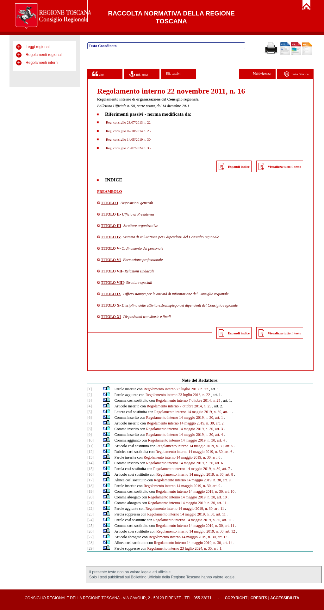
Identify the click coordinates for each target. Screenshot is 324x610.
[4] (89, 406)
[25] (90, 525)
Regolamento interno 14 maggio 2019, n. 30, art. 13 (188, 537)
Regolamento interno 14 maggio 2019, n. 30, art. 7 (191, 469)
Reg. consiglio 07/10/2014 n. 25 (128, 131)
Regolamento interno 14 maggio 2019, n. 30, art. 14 (193, 542)
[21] (90, 503)
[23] (90, 514)
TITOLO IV (111, 237)
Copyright (236, 598)
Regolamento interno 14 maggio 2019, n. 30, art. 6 (194, 451)
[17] (90, 480)
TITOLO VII (111, 271)
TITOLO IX (111, 294)
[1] (89, 389)
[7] (89, 423)
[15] (90, 469)
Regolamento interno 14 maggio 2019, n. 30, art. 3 (184, 429)
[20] (90, 497)
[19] (90, 491)
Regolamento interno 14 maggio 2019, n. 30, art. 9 (192, 480)
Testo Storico (296, 74)
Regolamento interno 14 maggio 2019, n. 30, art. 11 (187, 503)
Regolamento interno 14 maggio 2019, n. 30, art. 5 (194, 446)
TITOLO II (110, 214)
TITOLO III (111, 225)
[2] (89, 395)
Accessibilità (284, 598)
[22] (90, 508)
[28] (90, 542)
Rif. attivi (138, 73)
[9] (89, 434)
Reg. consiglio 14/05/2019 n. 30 (128, 139)
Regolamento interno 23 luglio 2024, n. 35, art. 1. (184, 548)
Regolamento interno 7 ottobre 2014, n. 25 (188, 400)
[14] (90, 463)
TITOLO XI (111, 316)
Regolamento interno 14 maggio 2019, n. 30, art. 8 (194, 474)
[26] (90, 531)
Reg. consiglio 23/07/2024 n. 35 (128, 148)
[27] (90, 537)
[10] (90, 440)
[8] (89, 429)
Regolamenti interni (42, 62)
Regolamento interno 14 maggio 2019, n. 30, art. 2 (185, 423)
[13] (90, 457)
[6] (89, 417)
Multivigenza (262, 73)
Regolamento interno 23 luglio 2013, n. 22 (176, 389)
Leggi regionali (38, 47)
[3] (89, 400)
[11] (90, 446)
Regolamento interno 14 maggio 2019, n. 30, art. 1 (192, 412)
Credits (259, 598)
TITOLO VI (111, 260)
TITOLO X (110, 305)
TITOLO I (109, 203)
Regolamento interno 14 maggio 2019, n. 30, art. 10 (195, 491)
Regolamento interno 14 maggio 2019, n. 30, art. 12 (195, 531)
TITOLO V (110, 248)
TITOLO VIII (112, 282)
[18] (90, 486)
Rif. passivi (173, 73)
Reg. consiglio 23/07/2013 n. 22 (128, 122)
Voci (98, 73)
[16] (90, 474)
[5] (89, 412)
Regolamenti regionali (44, 54)
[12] (90, 451)
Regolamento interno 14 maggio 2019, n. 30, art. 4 (184, 434)
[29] (90, 548)
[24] (90, 520)
